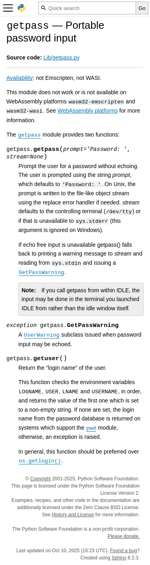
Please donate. (124, 536)
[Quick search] (87, 8)
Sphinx (119, 558)
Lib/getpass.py (62, 57)
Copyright (40, 479)
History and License (73, 514)
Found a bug (123, 550)
